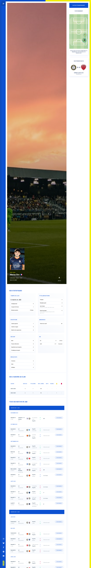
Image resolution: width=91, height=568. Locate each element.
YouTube (3, 554)
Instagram (3, 537)
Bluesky (3, 541)
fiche (59, 417)
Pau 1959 (4, 559)
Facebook (3, 545)
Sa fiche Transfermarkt (79, 5)
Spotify (3, 550)
